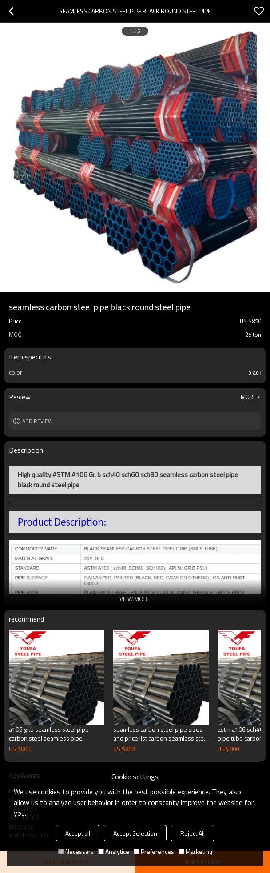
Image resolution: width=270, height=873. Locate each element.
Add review (37, 421)
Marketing (195, 851)
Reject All (192, 833)
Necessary (76, 851)
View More (135, 598)
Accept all (77, 833)
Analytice (113, 851)
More (248, 396)
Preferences (154, 851)
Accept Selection (135, 833)
